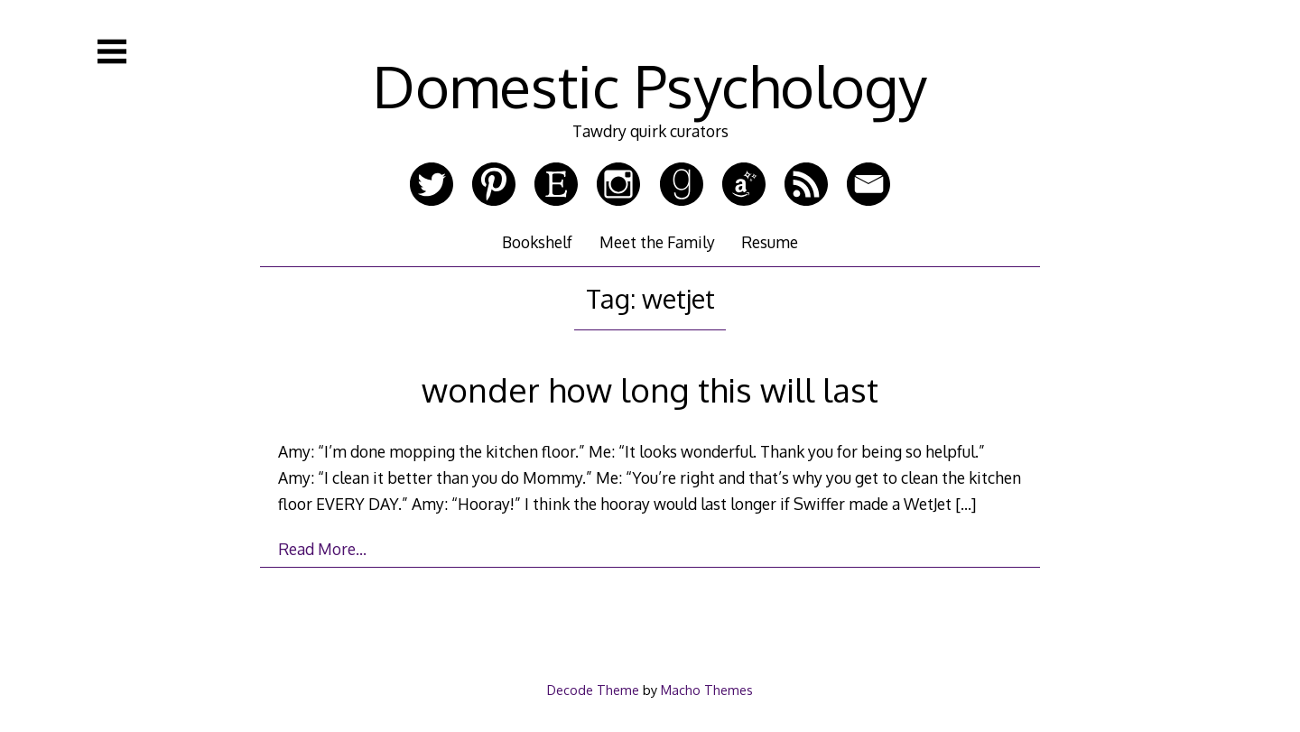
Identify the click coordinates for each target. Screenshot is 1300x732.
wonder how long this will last (650, 389)
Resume (769, 242)
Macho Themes (707, 689)
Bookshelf (537, 242)
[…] (965, 504)
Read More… (322, 549)
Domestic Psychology (650, 85)
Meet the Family (657, 242)
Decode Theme (593, 689)
